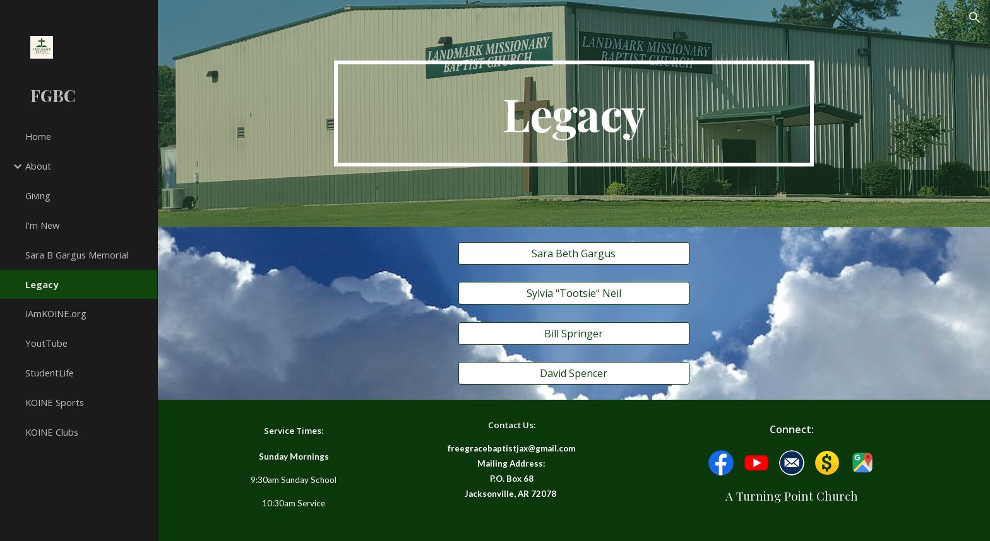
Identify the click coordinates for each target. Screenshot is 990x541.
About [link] (38, 166)
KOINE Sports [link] (54, 402)
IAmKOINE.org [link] (55, 313)
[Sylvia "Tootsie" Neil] (573, 293)
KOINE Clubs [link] (51, 432)
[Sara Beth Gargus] (573, 253)
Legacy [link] (41, 284)
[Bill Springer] (573, 334)
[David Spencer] (573, 373)
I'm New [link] (42, 225)
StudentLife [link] (49, 372)
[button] (975, 18)
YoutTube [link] (46, 343)
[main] (574, 113)
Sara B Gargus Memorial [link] (76, 254)
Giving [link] (38, 195)
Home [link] (38, 136)
